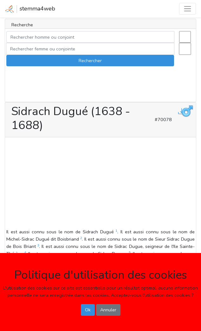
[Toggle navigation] (187, 9)
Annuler (108, 310)
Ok (88, 310)
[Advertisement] (100, 184)
